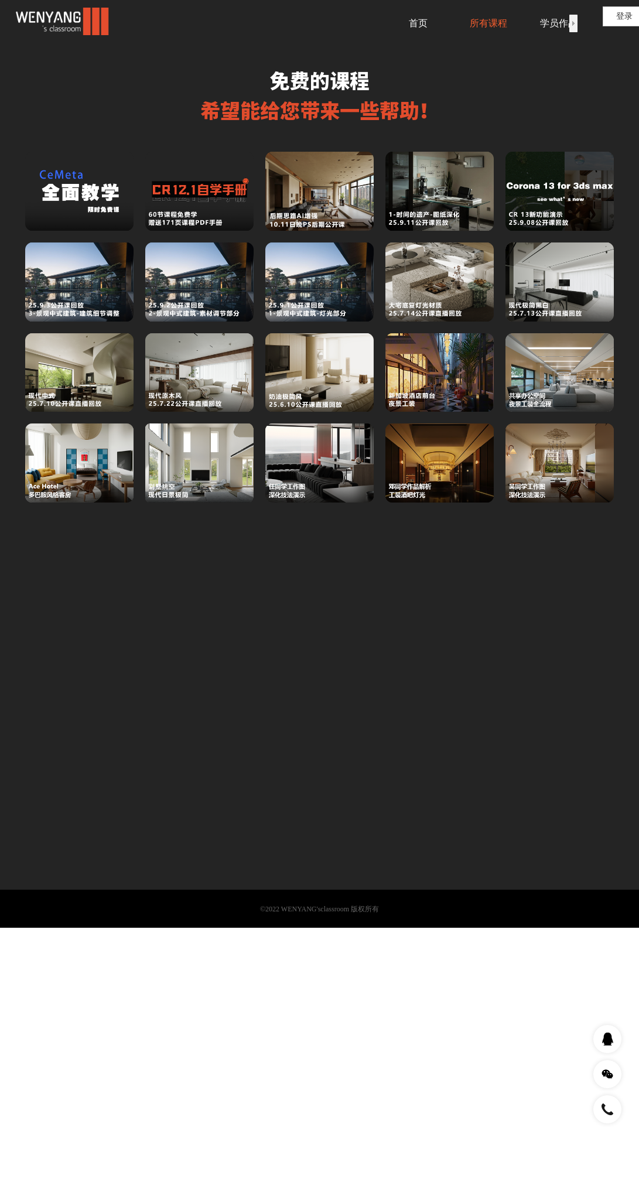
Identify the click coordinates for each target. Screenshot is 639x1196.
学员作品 (559, 23)
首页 (418, 23)
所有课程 (488, 23)
